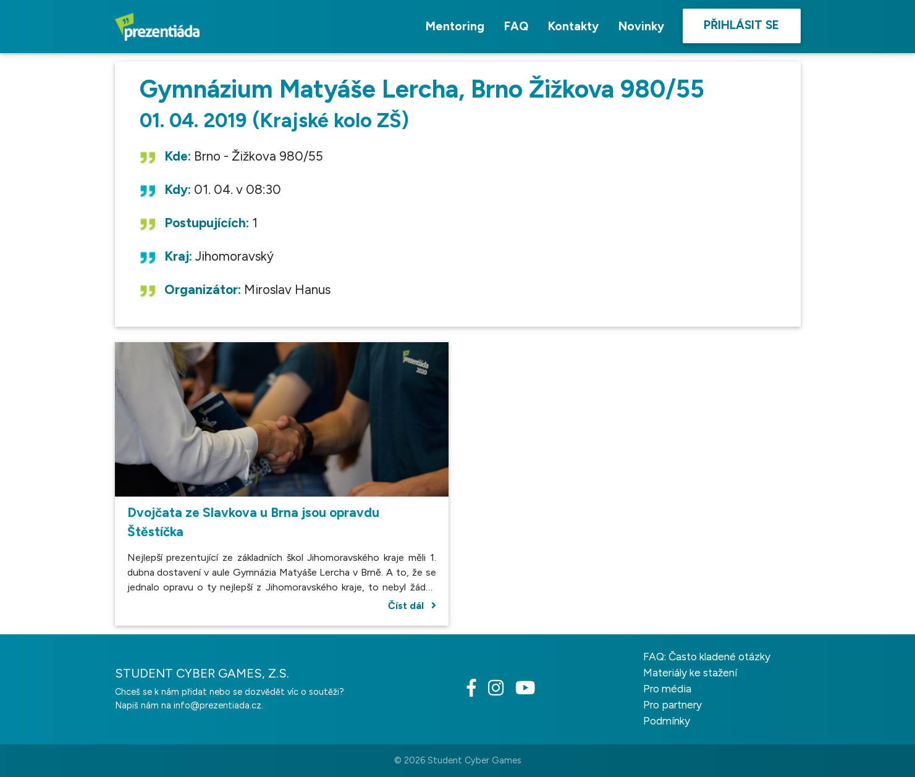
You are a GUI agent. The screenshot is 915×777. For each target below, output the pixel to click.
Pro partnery (672, 705)
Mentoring (455, 26)
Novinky (641, 26)
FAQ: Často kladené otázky (706, 656)
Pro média (667, 688)
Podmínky (666, 721)
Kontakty (573, 26)
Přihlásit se (741, 25)
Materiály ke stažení (690, 672)
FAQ (516, 26)
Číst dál (412, 605)
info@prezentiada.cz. (218, 705)
